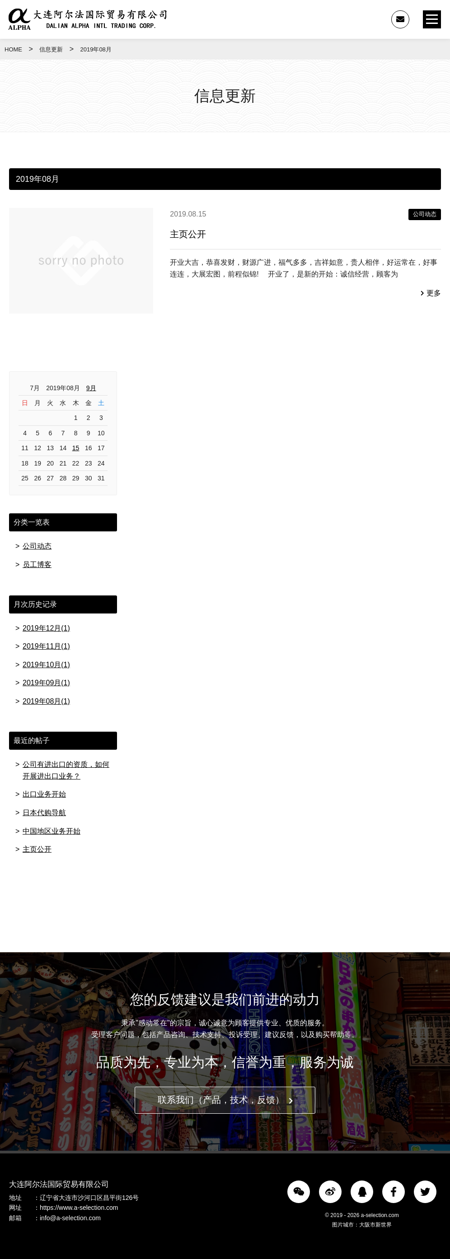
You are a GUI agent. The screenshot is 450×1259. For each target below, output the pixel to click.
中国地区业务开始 (51, 831)
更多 (431, 292)
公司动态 (424, 214)
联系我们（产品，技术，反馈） (225, 1101)
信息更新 (51, 49)
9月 (91, 388)
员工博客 (37, 564)
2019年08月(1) (46, 701)
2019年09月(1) (46, 683)
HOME (13, 49)
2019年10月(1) (46, 665)
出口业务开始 (44, 794)
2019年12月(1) (46, 628)
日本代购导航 (44, 812)
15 (76, 448)
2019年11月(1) (46, 646)
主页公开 (188, 234)
